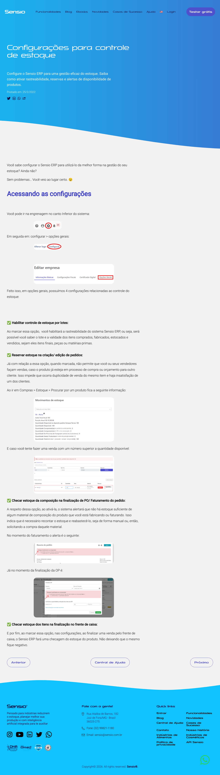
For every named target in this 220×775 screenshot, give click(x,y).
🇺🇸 (161, 11)
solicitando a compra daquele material (34, 527)
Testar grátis (200, 11)
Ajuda (150, 11)
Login (171, 11)
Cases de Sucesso (193, 724)
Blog (68, 11)
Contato (163, 730)
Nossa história (197, 730)
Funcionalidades (48, 11)
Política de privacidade (166, 743)
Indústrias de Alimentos (167, 736)
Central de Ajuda (110, 662)
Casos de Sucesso (127, 11)
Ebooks (82, 11)
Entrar (161, 713)
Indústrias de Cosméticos (196, 736)
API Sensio (194, 742)
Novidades (100, 11)
